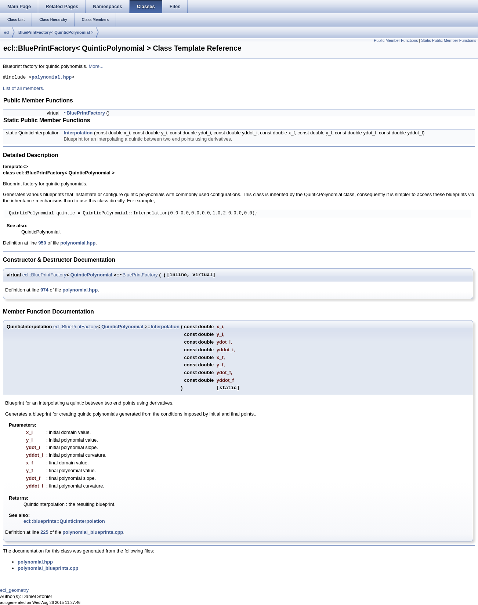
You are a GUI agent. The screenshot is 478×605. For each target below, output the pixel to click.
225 (44, 532)
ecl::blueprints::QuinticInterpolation (64, 521)
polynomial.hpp (52, 77)
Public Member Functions (396, 40)
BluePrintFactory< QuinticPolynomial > (55, 32)
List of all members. (23, 88)
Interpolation (78, 132)
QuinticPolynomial (91, 275)
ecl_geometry (14, 590)
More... (95, 66)
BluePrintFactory (139, 275)
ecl (6, 32)
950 (42, 243)
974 (44, 290)
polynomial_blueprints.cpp (92, 532)
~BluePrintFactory (84, 113)
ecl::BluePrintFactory (44, 275)
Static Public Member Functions (448, 40)
